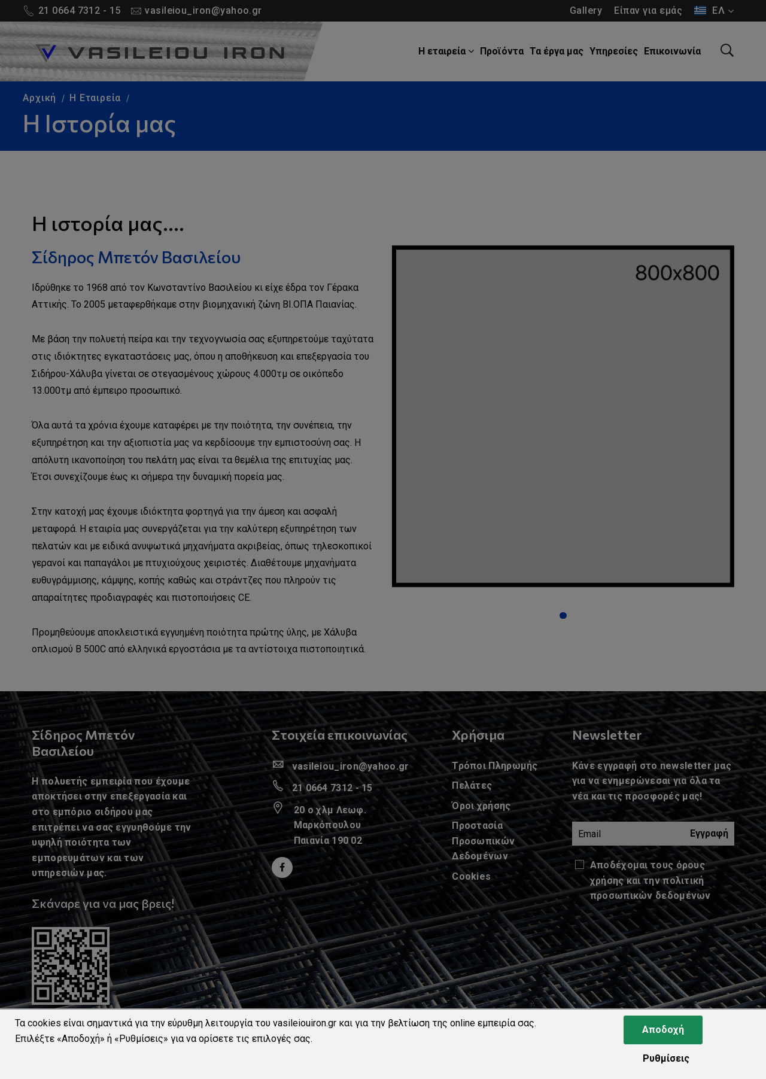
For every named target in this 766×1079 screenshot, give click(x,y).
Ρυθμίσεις (666, 1058)
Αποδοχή (663, 1029)
